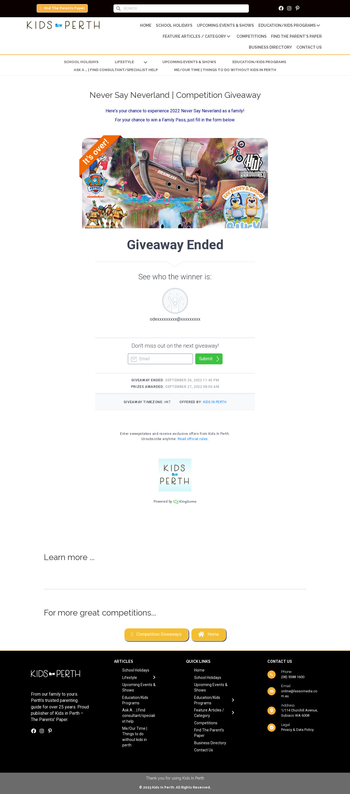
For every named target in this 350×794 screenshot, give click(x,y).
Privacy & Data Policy (297, 730)
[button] (62, 8)
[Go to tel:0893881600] (293, 674)
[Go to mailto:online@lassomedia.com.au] (293, 691)
